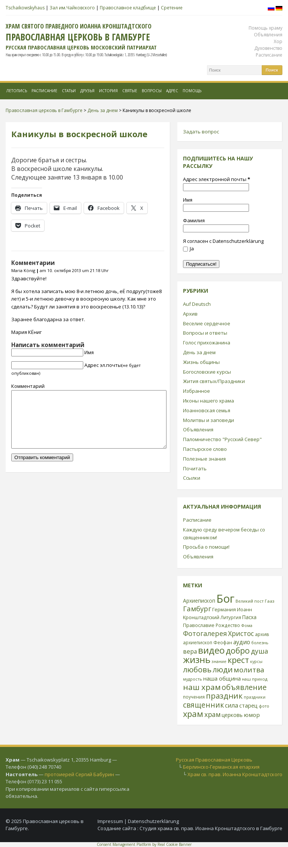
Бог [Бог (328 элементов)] (225, 598)
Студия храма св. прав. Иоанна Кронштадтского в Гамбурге (211, 828)
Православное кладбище (128, 7)
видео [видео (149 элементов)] (211, 650)
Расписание (269, 55)
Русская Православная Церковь (214, 759)
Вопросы (152, 90)
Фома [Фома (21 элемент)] (246, 625)
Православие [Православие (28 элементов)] (198, 625)
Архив (190, 313)
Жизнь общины (201, 362)
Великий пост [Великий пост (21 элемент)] (250, 601)
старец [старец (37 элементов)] (248, 705)
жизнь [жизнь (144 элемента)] (196, 660)
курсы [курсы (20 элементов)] (256, 661)
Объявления (268, 34)
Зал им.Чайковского (72, 7)
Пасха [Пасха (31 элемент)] (249, 617)
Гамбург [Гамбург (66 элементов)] (197, 608)
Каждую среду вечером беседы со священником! (224, 533)
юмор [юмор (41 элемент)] (252, 714)
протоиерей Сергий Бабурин (79, 774)
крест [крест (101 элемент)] (238, 659)
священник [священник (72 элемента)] (203, 705)
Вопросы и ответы (205, 332)
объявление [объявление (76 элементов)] (244, 687)
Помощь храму (265, 28)
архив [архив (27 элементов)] (262, 634)
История (108, 90)
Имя (89, 352)
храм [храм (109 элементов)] (193, 713)
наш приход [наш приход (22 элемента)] (254, 679)
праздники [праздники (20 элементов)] (255, 697)
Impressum (110, 821)
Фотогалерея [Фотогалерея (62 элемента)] (205, 633)
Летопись (16, 90)
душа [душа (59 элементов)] (259, 650)
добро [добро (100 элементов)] (238, 650)
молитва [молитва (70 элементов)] (249, 670)
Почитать (195, 468)
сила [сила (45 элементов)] (231, 705)
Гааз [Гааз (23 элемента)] (269, 601)
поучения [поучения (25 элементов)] (194, 697)
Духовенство (268, 48)
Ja (188, 248)
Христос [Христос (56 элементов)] (241, 633)
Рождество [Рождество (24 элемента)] (228, 625)
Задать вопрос (201, 131)
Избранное (196, 391)
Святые (129, 90)
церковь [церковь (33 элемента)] (232, 714)
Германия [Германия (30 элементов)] (224, 609)
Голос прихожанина (206, 342)
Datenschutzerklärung (153, 821)
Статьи (69, 90)
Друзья (87, 90)
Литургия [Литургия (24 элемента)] (230, 617)
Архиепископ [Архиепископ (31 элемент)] (199, 600)
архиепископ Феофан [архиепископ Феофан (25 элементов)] (207, 642)
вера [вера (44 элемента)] (190, 651)
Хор (278, 41)
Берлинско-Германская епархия (221, 766)
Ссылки (191, 477)
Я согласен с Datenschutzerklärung (223, 241)
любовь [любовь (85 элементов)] (197, 669)
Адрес (172, 90)
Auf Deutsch (197, 304)
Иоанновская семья (206, 410)
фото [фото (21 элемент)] (264, 706)
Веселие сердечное (206, 323)
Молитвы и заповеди (208, 420)
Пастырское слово (205, 449)
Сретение (172, 7)
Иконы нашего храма (208, 400)
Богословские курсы (207, 371)
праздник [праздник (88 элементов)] (224, 695)
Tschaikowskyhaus (25, 7)
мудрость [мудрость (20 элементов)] (192, 679)
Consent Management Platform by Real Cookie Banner (144, 844)
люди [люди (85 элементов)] (222, 669)
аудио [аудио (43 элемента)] (241, 642)
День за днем (199, 352)
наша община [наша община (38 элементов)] (222, 678)
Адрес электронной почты (216, 179)
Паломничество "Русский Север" (222, 439)
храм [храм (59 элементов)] (212, 714)
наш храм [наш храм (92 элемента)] (201, 687)
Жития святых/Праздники (214, 381)
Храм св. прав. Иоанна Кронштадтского (235, 774)
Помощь (192, 90)
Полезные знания (204, 458)
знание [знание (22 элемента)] (219, 661)
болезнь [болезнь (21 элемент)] (259, 642)
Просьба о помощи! (206, 546)
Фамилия (194, 220)
